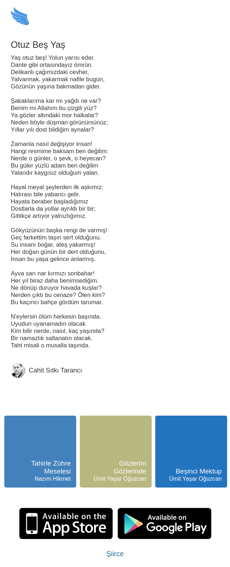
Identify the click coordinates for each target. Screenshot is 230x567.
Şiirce (115, 554)
